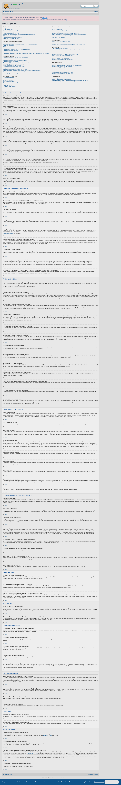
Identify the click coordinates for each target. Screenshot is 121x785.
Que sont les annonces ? (8, 84)
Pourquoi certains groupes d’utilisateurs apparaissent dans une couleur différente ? (69, 34)
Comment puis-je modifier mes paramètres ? (12, 42)
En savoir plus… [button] (99, 782)
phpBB (42, 777)
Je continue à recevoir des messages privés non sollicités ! (64, 42)
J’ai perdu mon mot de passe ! (9, 35)
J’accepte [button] (111, 782)
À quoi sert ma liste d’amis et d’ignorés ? (60, 48)
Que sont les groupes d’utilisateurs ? (59, 30)
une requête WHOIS (32, 753)
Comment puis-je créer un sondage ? (10, 61)
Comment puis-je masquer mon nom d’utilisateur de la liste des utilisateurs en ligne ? (20, 44)
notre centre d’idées (81, 743)
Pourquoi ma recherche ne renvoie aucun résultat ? (62, 55)
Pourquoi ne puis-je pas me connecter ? (11, 33)
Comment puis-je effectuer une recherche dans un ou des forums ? (65, 54)
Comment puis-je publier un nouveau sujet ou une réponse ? (15, 57)
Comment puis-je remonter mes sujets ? (11, 73)
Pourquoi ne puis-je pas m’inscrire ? (10, 30)
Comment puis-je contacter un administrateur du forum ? (63, 81)
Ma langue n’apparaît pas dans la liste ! (11, 48)
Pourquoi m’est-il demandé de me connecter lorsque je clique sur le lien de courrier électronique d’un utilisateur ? (26, 53)
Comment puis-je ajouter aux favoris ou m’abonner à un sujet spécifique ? (67, 65)
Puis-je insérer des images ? (9, 81)
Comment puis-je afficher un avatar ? (10, 50)
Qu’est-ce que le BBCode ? (8, 77)
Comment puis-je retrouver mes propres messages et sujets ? (64, 59)
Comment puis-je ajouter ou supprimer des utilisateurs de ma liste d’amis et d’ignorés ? (69, 49)
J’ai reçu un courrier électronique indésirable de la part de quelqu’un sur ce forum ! (68, 44)
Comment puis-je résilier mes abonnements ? (61, 67)
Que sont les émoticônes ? (8, 80)
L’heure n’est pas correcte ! (8, 45)
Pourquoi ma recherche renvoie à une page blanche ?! (63, 56)
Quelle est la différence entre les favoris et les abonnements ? (64, 63)
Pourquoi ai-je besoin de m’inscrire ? (10, 28)
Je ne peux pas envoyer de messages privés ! (61, 41)
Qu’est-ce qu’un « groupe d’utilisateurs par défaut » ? (62, 35)
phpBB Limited (39, 734)
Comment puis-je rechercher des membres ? (61, 58)
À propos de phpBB (47, 735)
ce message (44, 17)
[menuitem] (11, 11)
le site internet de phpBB (8, 233)
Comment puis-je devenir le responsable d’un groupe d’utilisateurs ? (65, 33)
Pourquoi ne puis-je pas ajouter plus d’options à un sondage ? (16, 62)
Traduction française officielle (58, 777)
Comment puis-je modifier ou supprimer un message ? (14, 58)
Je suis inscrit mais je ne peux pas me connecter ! (13, 31)
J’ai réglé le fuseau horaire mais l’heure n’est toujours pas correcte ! (17, 46)
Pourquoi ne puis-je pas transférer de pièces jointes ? (14, 66)
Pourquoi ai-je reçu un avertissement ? (11, 67)
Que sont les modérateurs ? (57, 29)
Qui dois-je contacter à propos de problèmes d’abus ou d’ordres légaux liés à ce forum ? (70, 80)
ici (66, 19)
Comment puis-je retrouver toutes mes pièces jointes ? (63, 73)
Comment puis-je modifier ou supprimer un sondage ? (14, 64)
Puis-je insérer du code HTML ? (9, 78)
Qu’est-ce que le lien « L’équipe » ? (59, 37)
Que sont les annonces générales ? (10, 82)
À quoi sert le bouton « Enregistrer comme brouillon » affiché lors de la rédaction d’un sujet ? (22, 70)
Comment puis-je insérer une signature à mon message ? (15, 60)
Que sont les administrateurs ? (58, 28)
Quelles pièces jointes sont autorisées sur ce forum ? (62, 72)
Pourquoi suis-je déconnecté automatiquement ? (13, 37)
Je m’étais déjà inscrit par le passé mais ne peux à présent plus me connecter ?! (19, 34)
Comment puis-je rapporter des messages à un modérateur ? (15, 69)
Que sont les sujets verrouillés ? (9, 86)
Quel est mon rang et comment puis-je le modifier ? (13, 51)
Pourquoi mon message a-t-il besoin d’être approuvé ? (14, 71)
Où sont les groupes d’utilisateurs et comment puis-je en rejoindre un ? (66, 31)
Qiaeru (64, 777)
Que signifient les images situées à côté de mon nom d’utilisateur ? (17, 49)
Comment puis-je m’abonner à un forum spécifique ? (62, 66)
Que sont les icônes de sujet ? (9, 87)
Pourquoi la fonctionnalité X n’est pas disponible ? (62, 79)
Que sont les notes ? (7, 85)
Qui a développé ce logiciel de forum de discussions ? (63, 77)
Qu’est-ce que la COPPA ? (8, 29)
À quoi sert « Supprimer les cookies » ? (11, 38)
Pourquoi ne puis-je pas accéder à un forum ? (12, 65)
